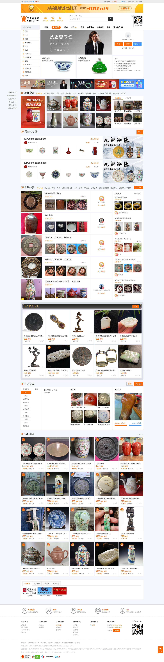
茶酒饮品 (116, 93)
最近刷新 (47, 93)
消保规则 (75, 635)
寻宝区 (123, 93)
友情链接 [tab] (56, 583)
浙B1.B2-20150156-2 (96, 649)
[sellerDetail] (123, 1)
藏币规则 (75, 632)
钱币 (62, 93)
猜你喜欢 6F (12, 108)
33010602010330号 (33, 649)
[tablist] (128, 98)
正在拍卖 (40, 188)
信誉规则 (75, 630)
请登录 (26, 1)
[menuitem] (46, 27)
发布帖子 (131, 48)
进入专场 (101, 205)
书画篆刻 (81, 93)
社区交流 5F (12, 105)
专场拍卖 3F (12, 99)
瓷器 (52, 93)
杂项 (80, 188)
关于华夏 (36, 643)
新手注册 (23, 625)
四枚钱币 (47, 393)
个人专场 (48, 188)
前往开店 (58, 625)
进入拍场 (94, 139)
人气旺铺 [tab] (128, 98)
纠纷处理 (75, 627)
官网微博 (70, 643)
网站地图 (64, 643)
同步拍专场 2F (11, 95)
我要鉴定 (124, 48)
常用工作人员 (24, 627)
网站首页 (23, 643)
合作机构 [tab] (27, 583)
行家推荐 (39, 93)
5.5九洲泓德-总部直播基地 (35, 139)
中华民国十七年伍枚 (50, 390)
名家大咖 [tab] (46, 583)
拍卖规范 (58, 630)
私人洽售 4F (12, 102)
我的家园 (106, 1)
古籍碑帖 (88, 93)
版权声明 (30, 643)
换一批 (140, 434)
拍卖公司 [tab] (37, 583)
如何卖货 (58, 627)
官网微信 (77, 643)
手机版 (37, 1)
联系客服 (57, 643)
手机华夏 (92, 625)
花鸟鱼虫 (108, 93)
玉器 (57, 93)
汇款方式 (41, 625)
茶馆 (26, 422)
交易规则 (75, 625)
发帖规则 (23, 632)
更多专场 (138, 193)
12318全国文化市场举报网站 (76, 649)
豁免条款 (43, 643)
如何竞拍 (41, 627)
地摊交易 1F (12, 92)
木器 (74, 93)
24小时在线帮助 (25, 630)
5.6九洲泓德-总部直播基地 (35, 163)
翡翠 (94, 93)
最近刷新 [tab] (118, 98)
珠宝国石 (101, 93)
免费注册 (31, 1)
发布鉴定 (114, 1)
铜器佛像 (68, 93)
